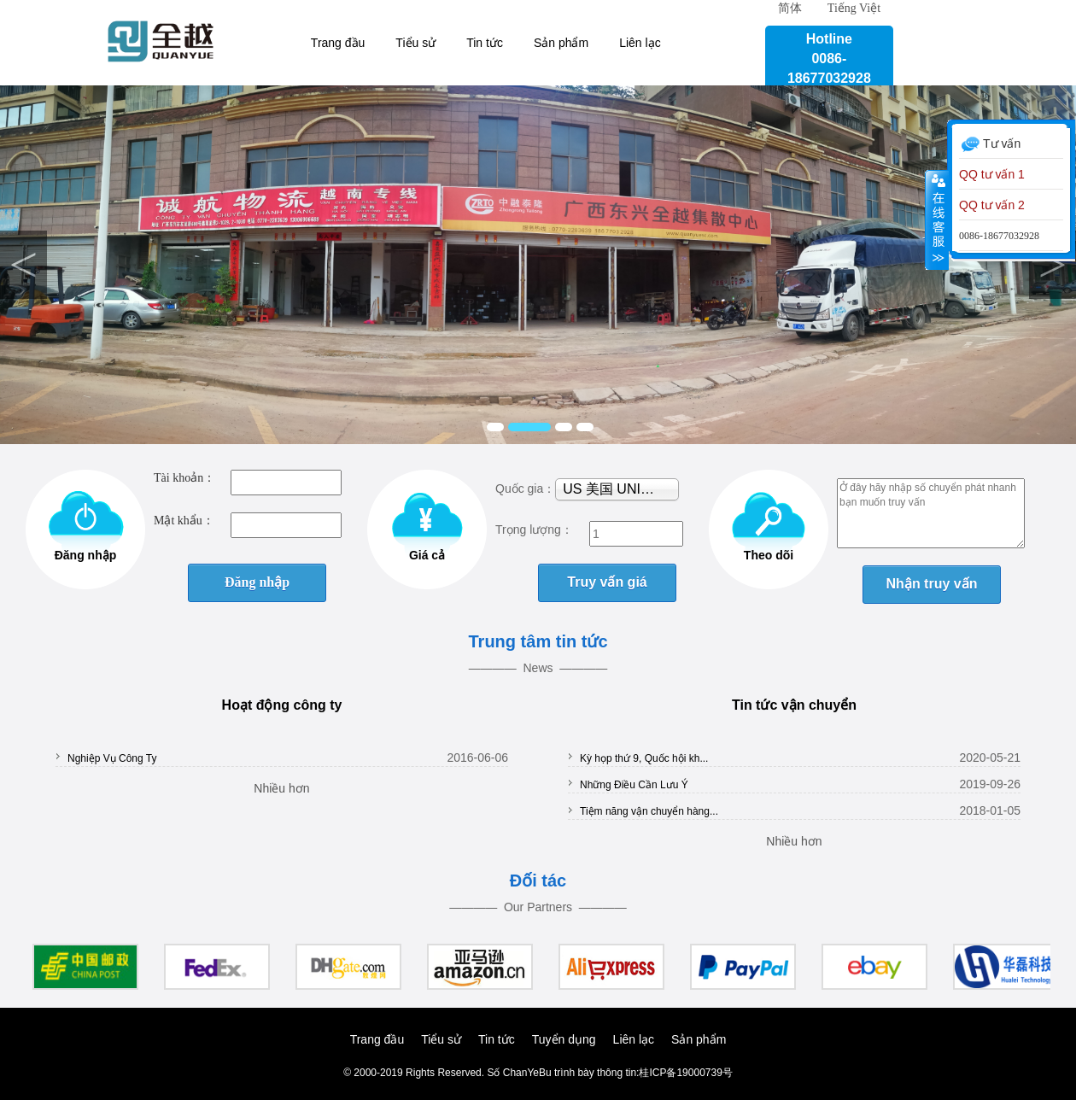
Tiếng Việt (853, 8)
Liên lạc (639, 43)
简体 (790, 8)
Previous (23, 265)
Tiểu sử (415, 43)
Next (1052, 265)
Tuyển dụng (564, 1039)
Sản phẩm (561, 43)
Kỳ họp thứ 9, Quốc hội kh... (644, 758)
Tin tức (484, 43)
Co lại (937, 219)
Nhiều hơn (281, 788)
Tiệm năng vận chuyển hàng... (649, 811)
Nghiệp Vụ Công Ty (112, 758)
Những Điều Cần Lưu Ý (634, 785)
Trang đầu (338, 43)
